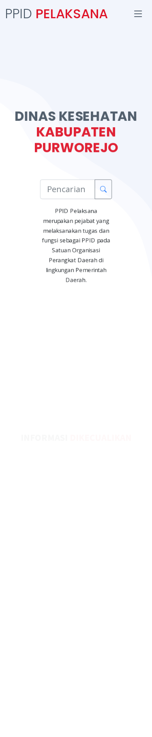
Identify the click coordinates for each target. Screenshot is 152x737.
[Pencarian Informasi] (68, 189)
